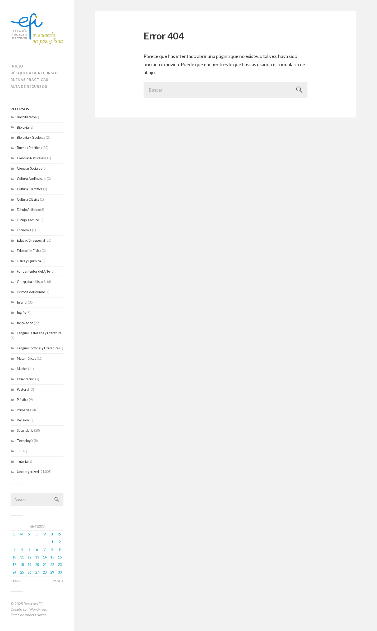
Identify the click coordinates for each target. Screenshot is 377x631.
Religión (23, 420)
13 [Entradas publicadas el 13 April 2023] (37, 557)
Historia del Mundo (31, 292)
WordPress (38, 609)
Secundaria (25, 430)
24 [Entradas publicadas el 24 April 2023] (14, 572)
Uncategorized (28, 472)
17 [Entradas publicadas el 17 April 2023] (14, 564)
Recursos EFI (33, 604)
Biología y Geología (31, 137)
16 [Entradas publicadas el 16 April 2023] (60, 557)
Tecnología (25, 441)
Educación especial (31, 240)
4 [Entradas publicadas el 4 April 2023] (22, 549)
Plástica (22, 400)
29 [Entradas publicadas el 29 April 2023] (52, 572)
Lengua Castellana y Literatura (39, 333)
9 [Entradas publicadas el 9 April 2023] (60, 549)
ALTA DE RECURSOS (29, 86)
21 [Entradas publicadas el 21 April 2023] (45, 564)
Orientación (26, 379)
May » (58, 580)
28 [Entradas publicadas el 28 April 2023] (45, 572)
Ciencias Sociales (29, 168)
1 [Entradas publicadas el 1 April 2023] (52, 542)
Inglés (21, 312)
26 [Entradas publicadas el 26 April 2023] (29, 572)
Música (22, 369)
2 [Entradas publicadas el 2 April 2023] (60, 542)
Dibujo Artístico (28, 210)
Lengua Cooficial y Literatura (38, 348)
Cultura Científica (30, 189)
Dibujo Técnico (28, 220)
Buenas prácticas (29, 80)
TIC (20, 451)
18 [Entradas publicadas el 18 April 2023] (22, 564)
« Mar (16, 580)
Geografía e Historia (32, 282)
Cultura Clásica (28, 199)
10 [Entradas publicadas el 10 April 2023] (14, 557)
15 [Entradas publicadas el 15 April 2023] (52, 557)
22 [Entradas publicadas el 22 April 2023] (52, 564)
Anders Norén (35, 615)
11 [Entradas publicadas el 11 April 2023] (22, 557)
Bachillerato (26, 117)
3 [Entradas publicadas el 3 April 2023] (14, 549)
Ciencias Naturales (31, 158)
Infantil (22, 302)
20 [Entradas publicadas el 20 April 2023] (37, 564)
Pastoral (23, 389)
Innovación (25, 323)
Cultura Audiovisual (31, 179)
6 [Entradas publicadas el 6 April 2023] (37, 549)
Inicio (17, 66)
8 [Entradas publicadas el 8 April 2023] (52, 549)
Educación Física (29, 251)
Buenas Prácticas (29, 148)
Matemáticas (26, 358)
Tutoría (22, 461)
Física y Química (29, 261)
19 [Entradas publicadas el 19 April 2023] (29, 564)
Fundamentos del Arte (33, 271)
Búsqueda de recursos (35, 73)
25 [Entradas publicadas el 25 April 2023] (22, 572)
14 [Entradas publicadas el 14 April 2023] (45, 557)
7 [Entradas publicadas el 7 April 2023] (44, 549)
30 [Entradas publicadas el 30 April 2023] (60, 572)
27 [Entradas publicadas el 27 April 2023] (37, 572)
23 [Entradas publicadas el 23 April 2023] (60, 564)
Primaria (23, 410)
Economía (24, 230)
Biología (23, 127)
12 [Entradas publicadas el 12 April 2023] (29, 557)
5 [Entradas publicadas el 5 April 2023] (29, 549)
